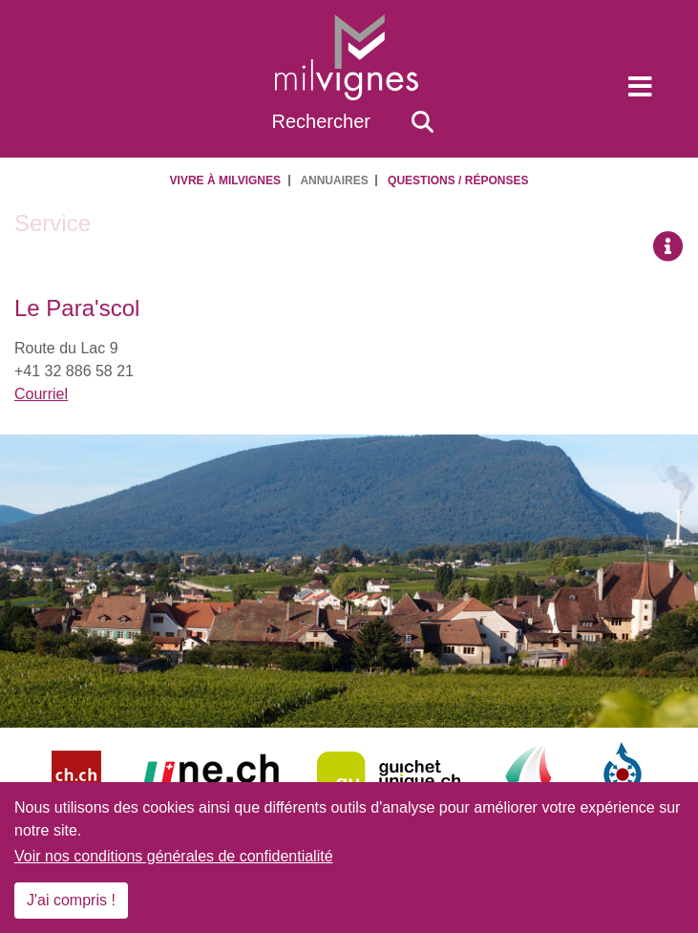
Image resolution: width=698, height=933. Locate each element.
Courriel (41, 394)
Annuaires (334, 180)
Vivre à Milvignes (225, 180)
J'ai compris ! (71, 900)
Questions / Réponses (458, 180)
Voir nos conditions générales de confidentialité (173, 856)
